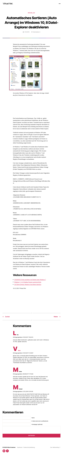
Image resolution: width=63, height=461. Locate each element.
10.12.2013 (27, 36)
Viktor (17, 355)
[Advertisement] (31, 112)
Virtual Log (31, 12)
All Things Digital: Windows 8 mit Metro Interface (28, 289)
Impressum (20, 452)
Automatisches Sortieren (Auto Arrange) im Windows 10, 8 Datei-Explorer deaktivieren (31, 24)
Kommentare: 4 (36, 36)
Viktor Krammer (11, 452)
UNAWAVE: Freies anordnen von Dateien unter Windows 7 (31, 284)
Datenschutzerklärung (29, 452)
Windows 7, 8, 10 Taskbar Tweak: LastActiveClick (28, 287)
